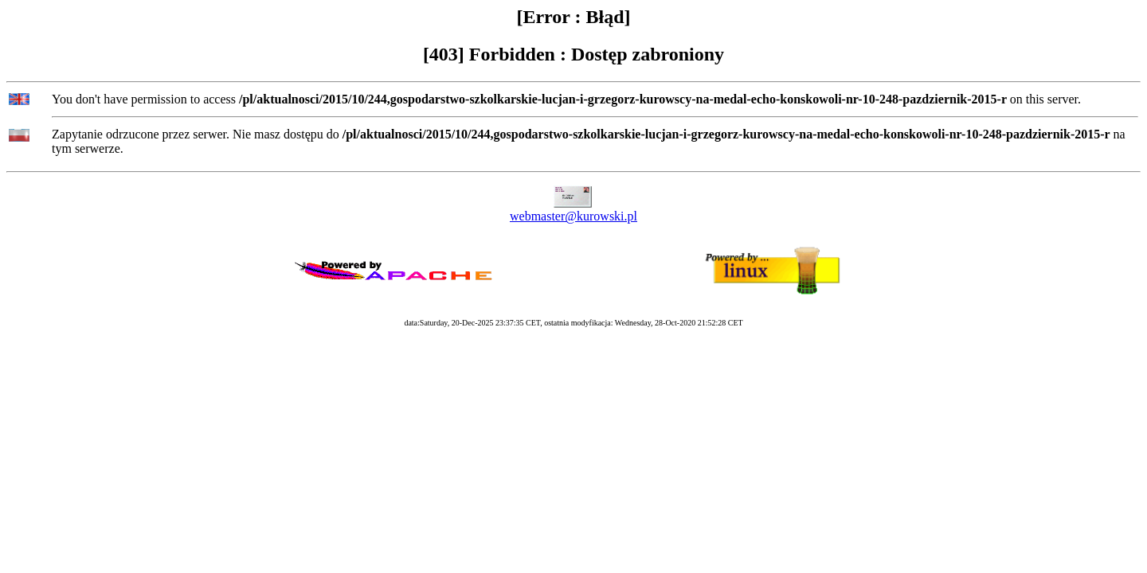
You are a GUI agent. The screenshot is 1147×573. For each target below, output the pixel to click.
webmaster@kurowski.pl (573, 216)
